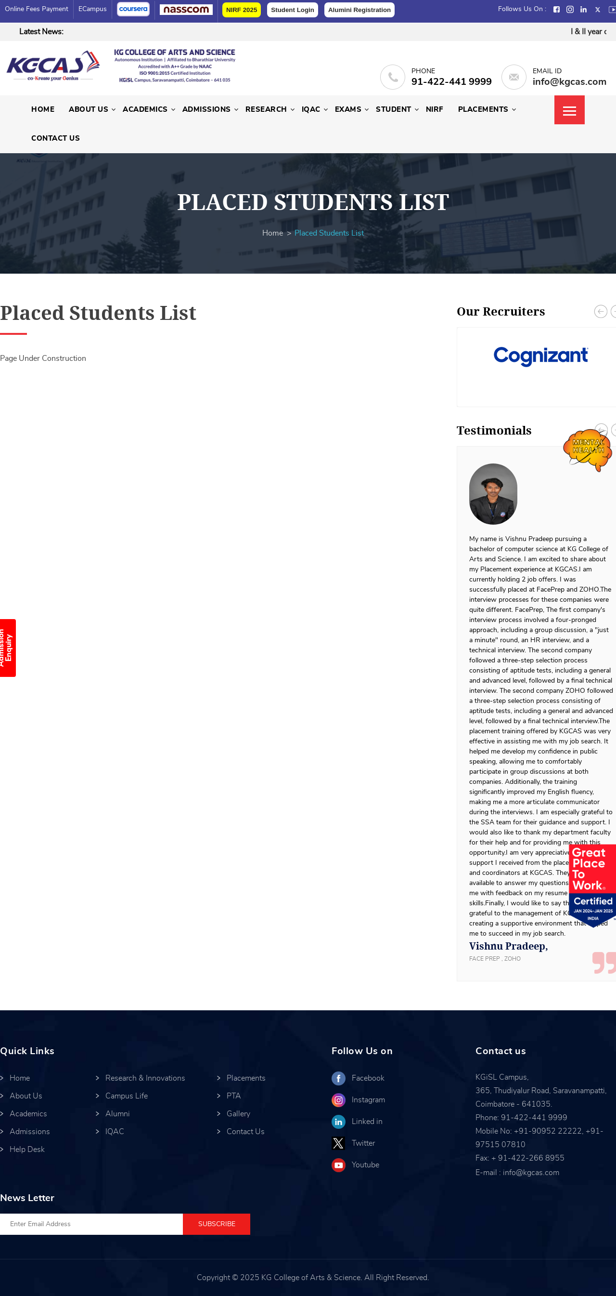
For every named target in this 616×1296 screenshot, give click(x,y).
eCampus (92, 9)
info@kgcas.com (569, 82)
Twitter (363, 1143)
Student (393, 109)
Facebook (368, 1078)
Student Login (292, 9)
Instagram (368, 1100)
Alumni (117, 1114)
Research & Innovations (145, 1078)
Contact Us (55, 138)
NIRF (435, 109)
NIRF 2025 (241, 9)
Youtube (365, 1165)
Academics (145, 109)
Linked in (367, 1121)
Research (266, 109)
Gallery (238, 1114)
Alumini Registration (359, 9)
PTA (234, 1096)
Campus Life (126, 1096)
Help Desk (27, 1149)
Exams (348, 109)
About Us (88, 109)
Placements (483, 109)
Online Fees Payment (36, 9)
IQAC (311, 109)
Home (42, 109)
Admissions (206, 109)
